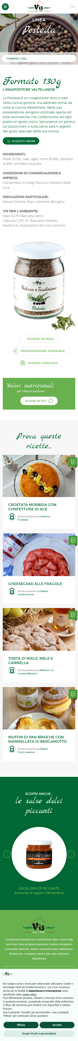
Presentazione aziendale (39, 351)
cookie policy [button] (29, 994)
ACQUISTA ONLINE (21, 141)
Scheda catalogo (39, 363)
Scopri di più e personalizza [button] (39, 1033)
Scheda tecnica (40, 339)
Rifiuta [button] (21, 1024)
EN (72, 6)
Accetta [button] (57, 1024)
